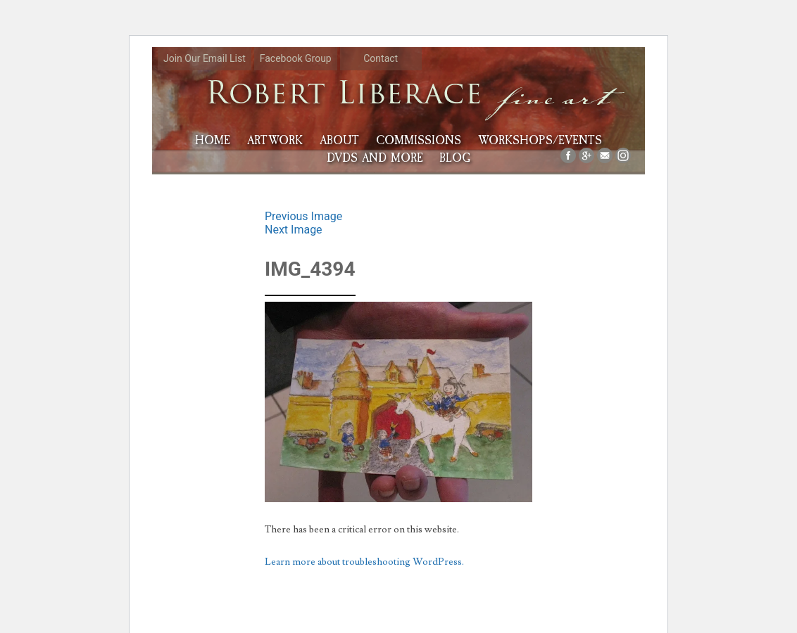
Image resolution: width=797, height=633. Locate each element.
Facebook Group (296, 58)
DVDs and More (375, 158)
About (339, 140)
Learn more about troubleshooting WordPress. (364, 562)
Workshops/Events (540, 140)
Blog (454, 158)
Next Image (293, 229)
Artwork (275, 140)
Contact (380, 58)
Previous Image (303, 216)
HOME (212, 140)
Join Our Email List (204, 58)
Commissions (418, 140)
